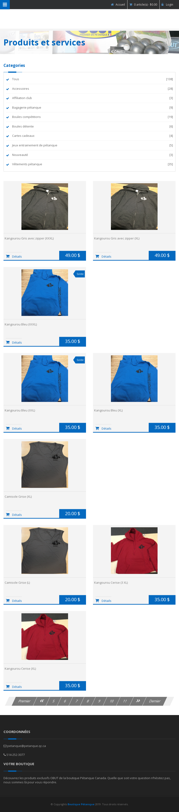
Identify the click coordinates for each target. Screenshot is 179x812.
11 (125, 701)
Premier (24, 701)
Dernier (155, 701)
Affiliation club (21, 98)
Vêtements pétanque (26, 164)
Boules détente (22, 126)
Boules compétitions (26, 117)
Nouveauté (19, 155)
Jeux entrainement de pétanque (34, 145)
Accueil (118, 5)
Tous (15, 79)
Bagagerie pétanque (26, 107)
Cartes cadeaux (22, 136)
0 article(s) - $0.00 (143, 5)
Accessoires (20, 88)
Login (167, 5)
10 (112, 701)
